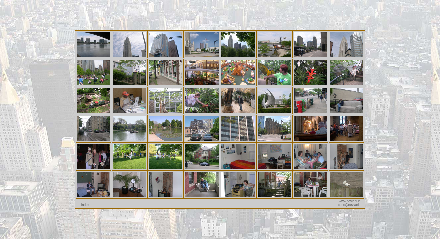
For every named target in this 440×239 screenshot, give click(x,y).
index (85, 205)
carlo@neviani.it (349, 205)
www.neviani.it (349, 201)
